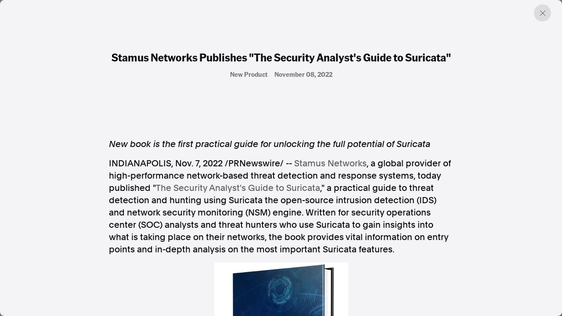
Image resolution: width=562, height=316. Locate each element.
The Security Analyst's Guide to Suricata (238, 188)
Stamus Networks (330, 163)
